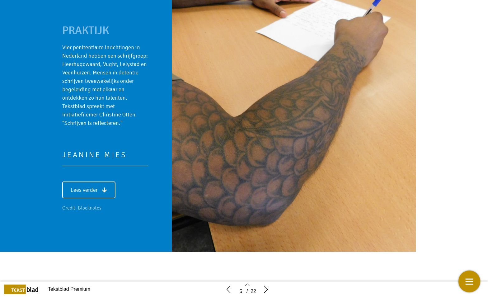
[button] (88, 190)
